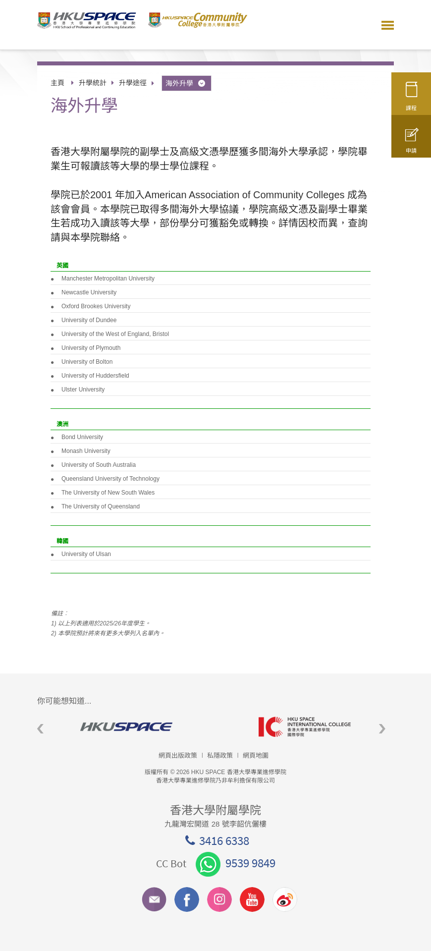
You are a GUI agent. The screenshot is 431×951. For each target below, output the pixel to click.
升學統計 (93, 83)
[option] (126, 727)
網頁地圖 (256, 755)
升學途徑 (133, 83)
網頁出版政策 (178, 755)
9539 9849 (235, 863)
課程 (411, 100)
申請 (411, 145)
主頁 (57, 83)
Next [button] (382, 729)
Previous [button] (40, 729)
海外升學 (186, 83)
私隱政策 (220, 755)
